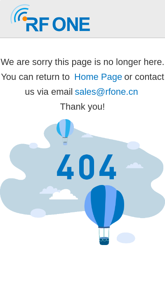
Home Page (98, 77)
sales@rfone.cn (106, 92)
